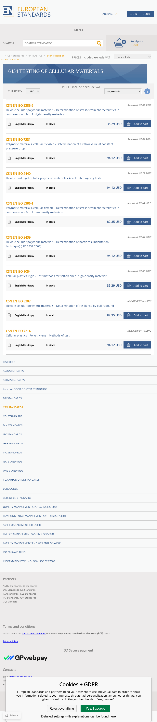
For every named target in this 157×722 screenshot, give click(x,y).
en (116, 13)
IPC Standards (12, 452)
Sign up (147, 13)
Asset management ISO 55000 (22, 525)
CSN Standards (15, 55)
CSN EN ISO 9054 (57, 273)
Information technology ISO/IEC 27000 (29, 561)
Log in (133, 13)
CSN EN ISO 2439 (57, 241)
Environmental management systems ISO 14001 (34, 516)
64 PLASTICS (35, 55)
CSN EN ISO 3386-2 (62, 109)
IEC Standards (12, 434)
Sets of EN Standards (17, 498)
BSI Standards (12, 398)
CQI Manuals (10, 601)
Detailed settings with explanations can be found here (78, 716)
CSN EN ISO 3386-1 (62, 207)
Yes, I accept (95, 708)
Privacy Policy (10, 641)
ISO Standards (12, 461)
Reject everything (62, 708)
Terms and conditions (34, 633)
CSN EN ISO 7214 (38, 333)
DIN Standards (12, 425)
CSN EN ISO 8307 (60, 303)
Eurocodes (10, 488)
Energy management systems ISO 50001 (28, 534)
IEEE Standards (13, 443)
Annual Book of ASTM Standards (25, 389)
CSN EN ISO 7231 (59, 143)
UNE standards (13, 470)
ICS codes (9, 362)
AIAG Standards (13, 371)
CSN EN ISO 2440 (53, 175)
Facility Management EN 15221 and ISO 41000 (32, 543)
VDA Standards (28, 597)
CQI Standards (12, 416)
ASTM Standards (14, 380)
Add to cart (141, 124)
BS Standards (29, 586)
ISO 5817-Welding (14, 552)
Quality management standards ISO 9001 (30, 507)
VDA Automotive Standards (21, 479)
